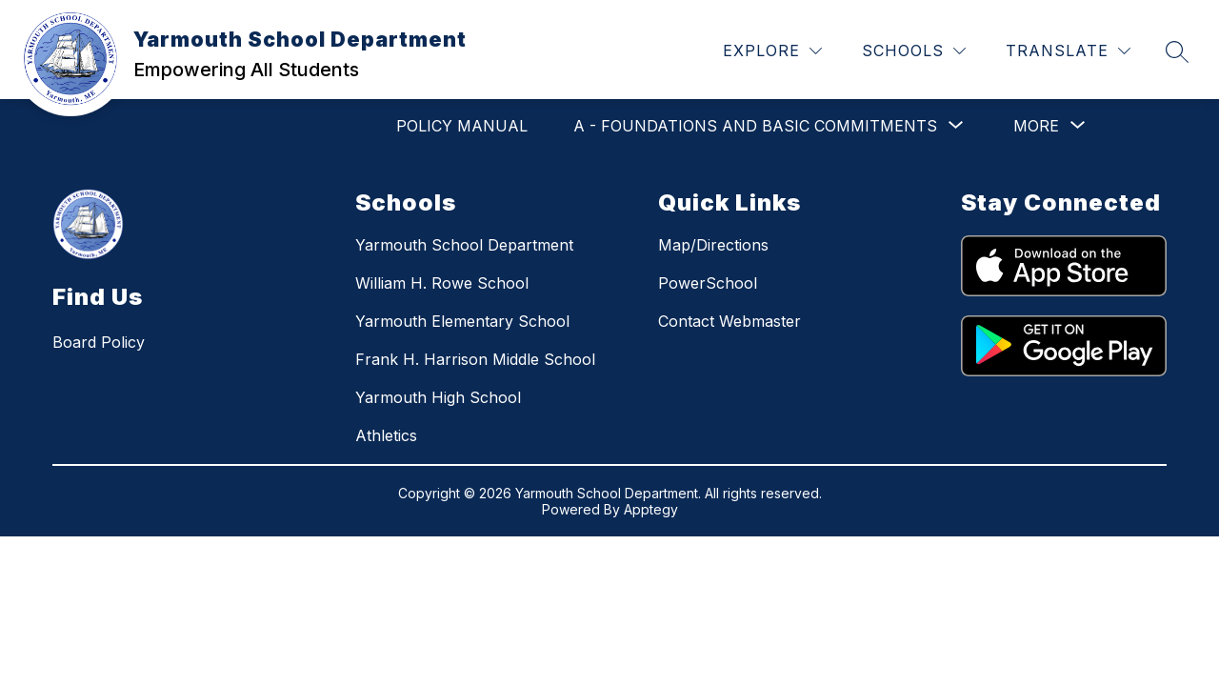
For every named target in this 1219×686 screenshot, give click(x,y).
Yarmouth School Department (464, 244)
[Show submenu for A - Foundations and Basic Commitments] (755, 125)
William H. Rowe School (442, 283)
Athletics (386, 435)
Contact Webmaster (729, 321)
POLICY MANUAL (462, 125)
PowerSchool (707, 283)
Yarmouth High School (438, 397)
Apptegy (651, 509)
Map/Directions (713, 244)
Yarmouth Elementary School (462, 321)
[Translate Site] (1068, 51)
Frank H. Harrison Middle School (475, 359)
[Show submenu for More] (1036, 125)
